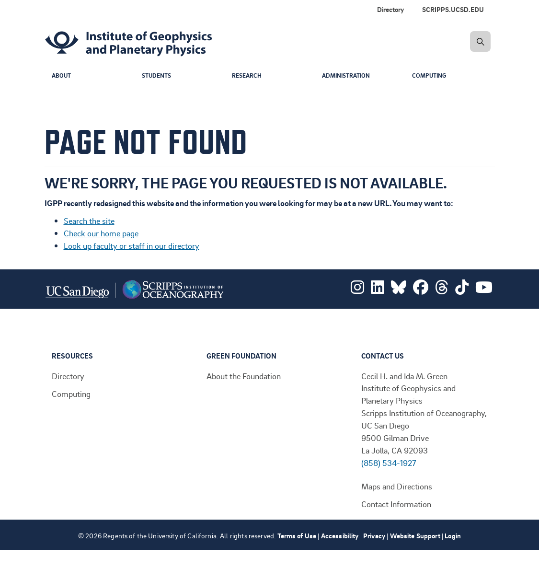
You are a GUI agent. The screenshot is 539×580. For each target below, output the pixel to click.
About (62, 76)
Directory (390, 9)
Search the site (89, 220)
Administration (348, 76)
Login (453, 535)
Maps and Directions (396, 486)
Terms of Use (296, 535)
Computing (430, 76)
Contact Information (396, 504)
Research (248, 76)
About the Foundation (243, 376)
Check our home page (101, 233)
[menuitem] (455, 9)
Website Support (415, 535)
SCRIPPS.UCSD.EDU (453, 9)
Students (158, 76)
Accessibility (340, 535)
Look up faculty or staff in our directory (131, 245)
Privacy (374, 535)
